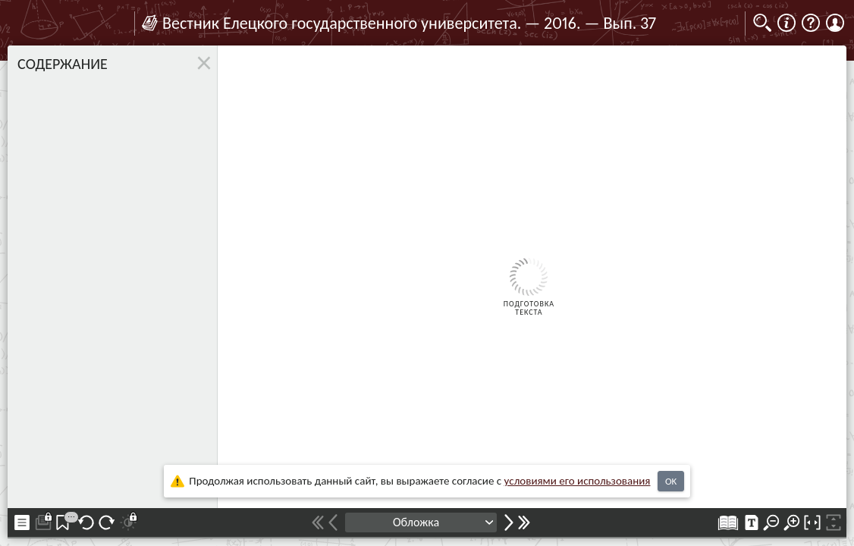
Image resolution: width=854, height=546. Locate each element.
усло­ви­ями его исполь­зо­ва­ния (577, 481)
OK (671, 481)
